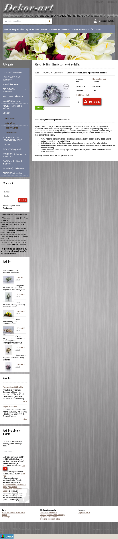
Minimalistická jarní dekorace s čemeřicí (11, 272)
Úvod (37, 73)
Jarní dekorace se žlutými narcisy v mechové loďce (14, 304)
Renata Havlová (99, 79)
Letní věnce (58, 73)
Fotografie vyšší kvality (13, 387)
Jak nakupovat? (64, 29)
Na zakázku (45, 29)
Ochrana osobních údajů (50, 519)
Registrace (111, 2)
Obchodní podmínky (48, 512)
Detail (18, 279)
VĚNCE (46, 73)
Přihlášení (99, 2)
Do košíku (94, 102)
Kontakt (97, 29)
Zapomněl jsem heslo (11, 206)
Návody (54, 29)
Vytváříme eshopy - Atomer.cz (105, 529)
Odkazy (75, 29)
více (25, 401)
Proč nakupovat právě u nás (13, 512)
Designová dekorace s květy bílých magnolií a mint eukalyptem (14, 287)
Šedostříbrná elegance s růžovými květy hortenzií (14, 357)
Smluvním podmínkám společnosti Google (12, 489)
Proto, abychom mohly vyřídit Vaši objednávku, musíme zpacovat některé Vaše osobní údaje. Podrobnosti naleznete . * (14, 461)
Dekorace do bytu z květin (14, 29)
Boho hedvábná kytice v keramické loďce (11, 321)
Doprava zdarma (10, 407)
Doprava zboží (84, 512)
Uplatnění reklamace (48, 517)
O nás (4, 515)
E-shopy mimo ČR (86, 29)
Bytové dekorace (32, 29)
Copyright (6, 517)
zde (23, 465)
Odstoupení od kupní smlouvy (52, 515)
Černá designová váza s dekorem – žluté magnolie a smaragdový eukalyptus (14, 339)
